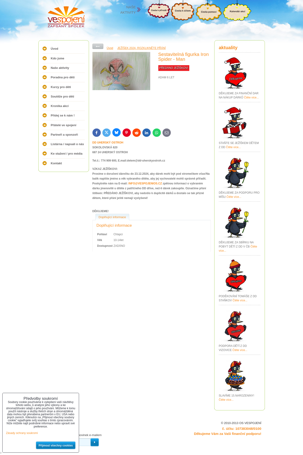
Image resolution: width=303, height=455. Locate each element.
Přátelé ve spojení (64, 125)
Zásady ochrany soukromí (22, 433)
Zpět (97, 46)
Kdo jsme (57, 58)
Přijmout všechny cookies (56, 445)
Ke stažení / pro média (67, 153)
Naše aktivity (60, 68)
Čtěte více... (251, 97)
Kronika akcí (60, 106)
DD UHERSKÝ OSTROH (107, 142)
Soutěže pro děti (62, 96)
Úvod (54, 48)
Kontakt (56, 163)
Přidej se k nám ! (63, 115)
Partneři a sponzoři (64, 134)
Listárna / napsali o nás (67, 144)
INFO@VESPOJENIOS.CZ (145, 183)
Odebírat (95, 442)
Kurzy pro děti (61, 87)
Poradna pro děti (63, 77)
